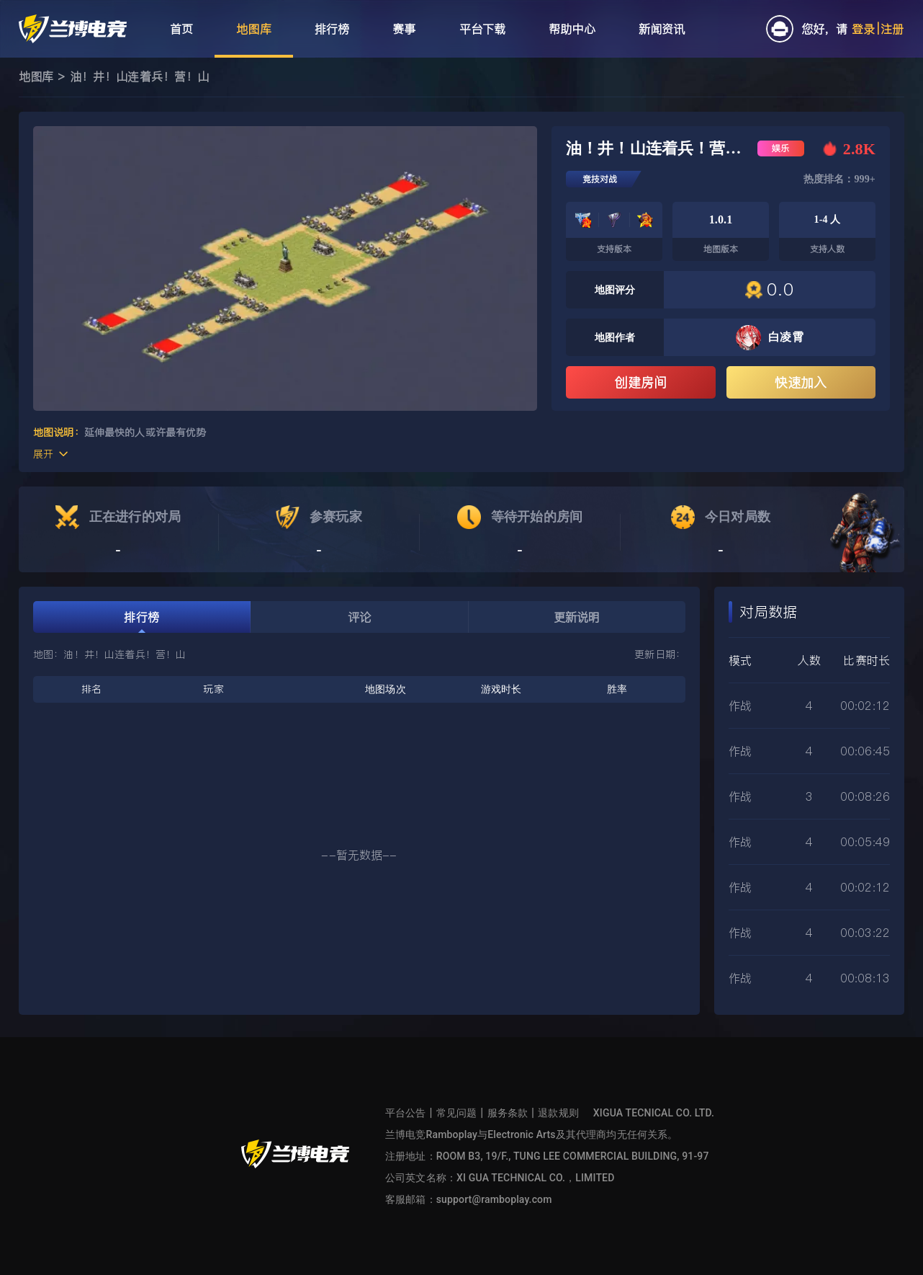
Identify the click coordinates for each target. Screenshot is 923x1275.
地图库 (36, 76)
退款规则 (558, 1113)
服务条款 (507, 1113)
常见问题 (456, 1113)
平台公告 (405, 1113)
